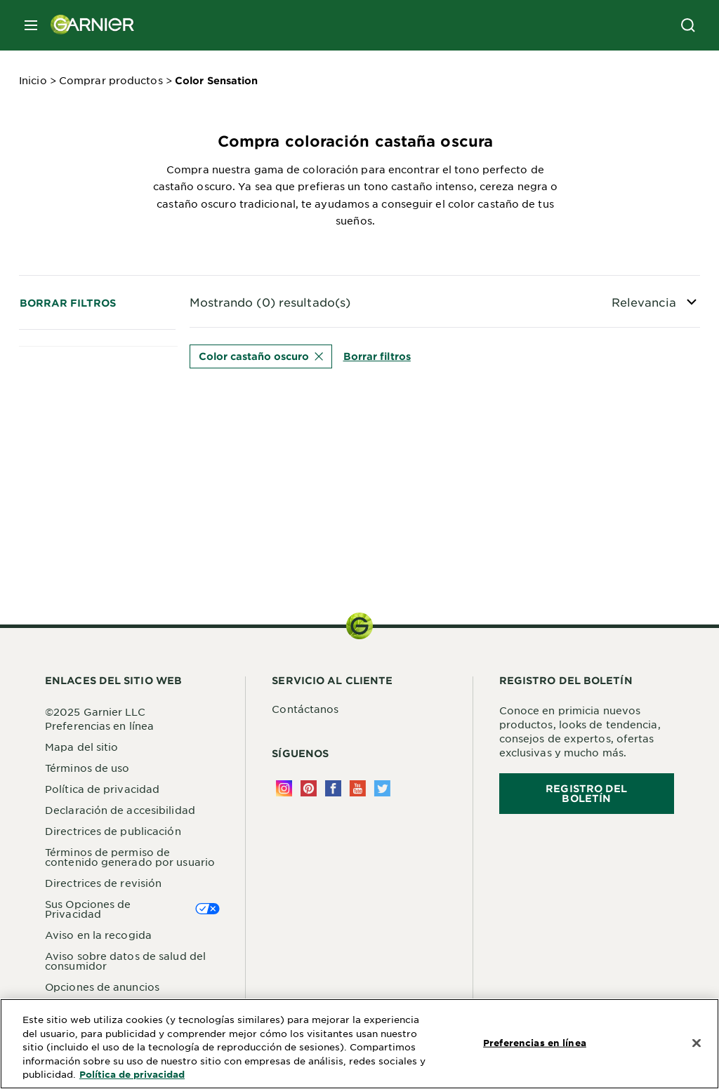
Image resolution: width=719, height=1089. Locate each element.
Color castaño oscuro (261, 356)
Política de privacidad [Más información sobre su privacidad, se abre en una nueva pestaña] (132, 1074)
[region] (359, 1043)
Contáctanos (305, 708)
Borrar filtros (68, 303)
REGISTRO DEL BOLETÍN (586, 793)
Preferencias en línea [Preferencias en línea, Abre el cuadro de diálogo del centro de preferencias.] (534, 1042)
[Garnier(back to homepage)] (87, 25)
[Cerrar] (696, 1042)
